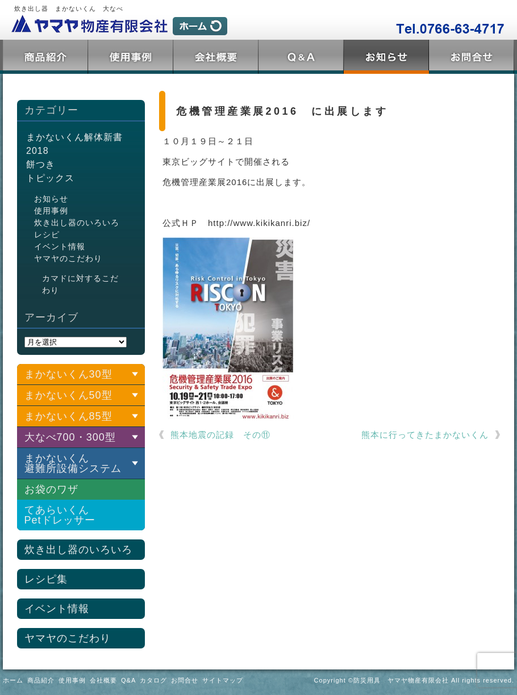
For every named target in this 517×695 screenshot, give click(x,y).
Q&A (301, 57)
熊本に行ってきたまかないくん (425, 434)
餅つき (40, 164)
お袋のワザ (51, 489)
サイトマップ (222, 680)
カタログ (153, 680)
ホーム (13, 680)
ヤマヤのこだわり (68, 258)
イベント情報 (59, 246)
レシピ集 (46, 579)
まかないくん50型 (68, 395)
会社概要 (215, 57)
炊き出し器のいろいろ (76, 222)
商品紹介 (45, 57)
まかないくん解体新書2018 (74, 144)
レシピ (47, 234)
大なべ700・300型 (70, 437)
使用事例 (130, 57)
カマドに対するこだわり (80, 284)
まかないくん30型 (68, 374)
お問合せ (471, 57)
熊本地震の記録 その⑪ (220, 434)
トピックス (386, 57)
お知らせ (51, 198)
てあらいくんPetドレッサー (59, 515)
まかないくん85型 (68, 416)
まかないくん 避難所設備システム (73, 463)
